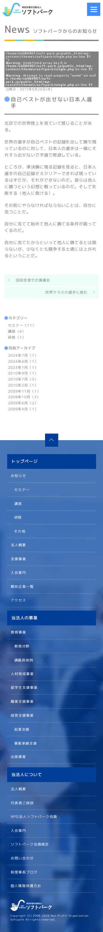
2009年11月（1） (24, 390)
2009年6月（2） (23, 402)
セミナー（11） (22, 325)
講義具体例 (23, 659)
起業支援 (21, 729)
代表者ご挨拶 (22, 802)
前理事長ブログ (23, 871)
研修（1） (17, 337)
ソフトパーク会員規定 (29, 844)
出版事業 (18, 756)
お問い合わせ (22, 857)
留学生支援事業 (23, 687)
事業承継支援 (25, 742)
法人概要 (18, 544)
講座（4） (17, 331)
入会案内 (18, 572)
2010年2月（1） (23, 384)
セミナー (21, 489)
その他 (20, 530)
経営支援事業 (22, 715)
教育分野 (21, 645)
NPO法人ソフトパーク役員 (33, 816)
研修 (18, 517)
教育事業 (18, 632)
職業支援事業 (22, 701)
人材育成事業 (22, 673)
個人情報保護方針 (25, 885)
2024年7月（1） (23, 355)
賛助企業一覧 (22, 586)
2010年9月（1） (23, 373)
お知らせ (18, 475)
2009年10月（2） (24, 396)
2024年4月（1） (23, 361)
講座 (18, 503)
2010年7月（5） (23, 379)
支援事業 (18, 558)
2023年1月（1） (23, 367)
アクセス (18, 600)
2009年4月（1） (23, 408)
